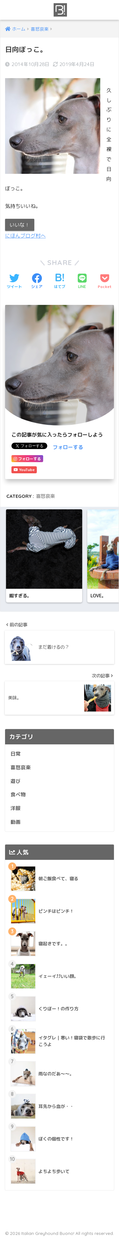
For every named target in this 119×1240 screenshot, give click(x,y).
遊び (15, 781)
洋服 (15, 808)
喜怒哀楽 (45, 496)
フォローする (68, 447)
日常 (15, 753)
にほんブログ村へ (25, 235)
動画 (15, 821)
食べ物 (18, 794)
